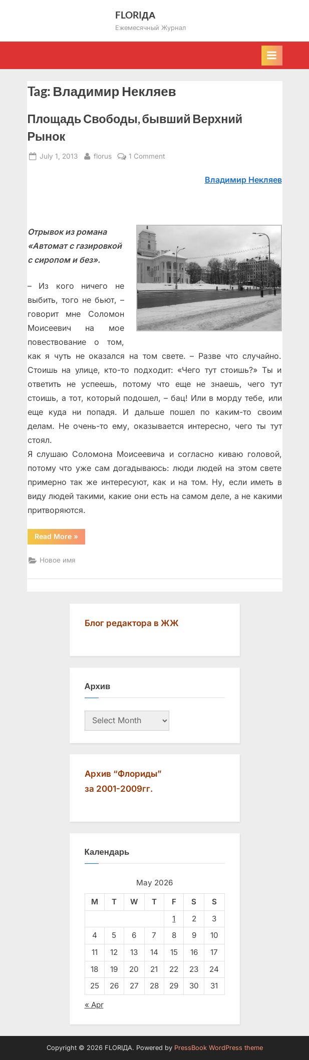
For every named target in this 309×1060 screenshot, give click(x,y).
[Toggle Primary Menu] (271, 56)
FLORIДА (135, 15)
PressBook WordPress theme (218, 1047)
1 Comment (147, 157)
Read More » (60, 538)
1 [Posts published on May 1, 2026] (173, 918)
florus (103, 155)
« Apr (94, 1004)
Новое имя (58, 560)
